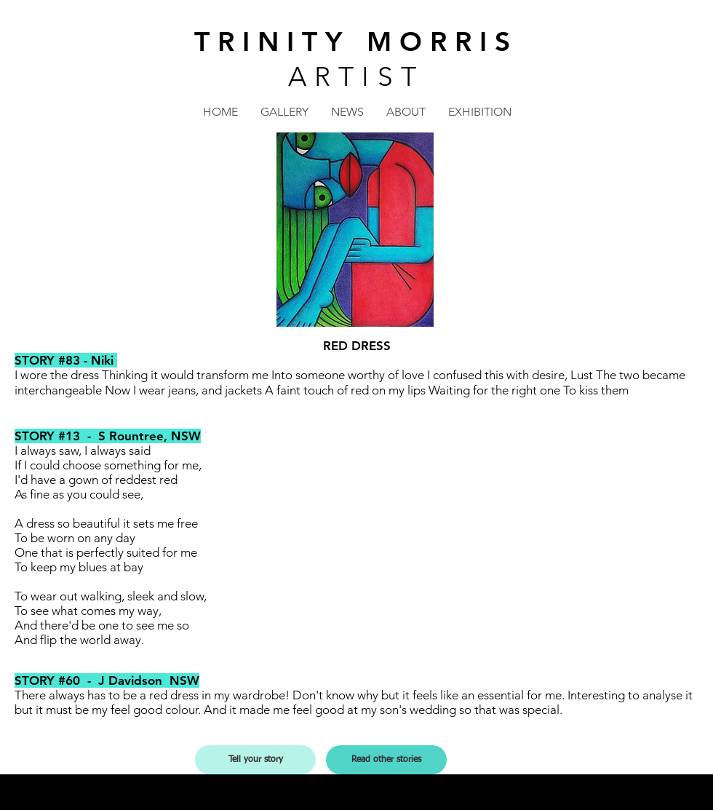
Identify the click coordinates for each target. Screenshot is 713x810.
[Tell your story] (255, 759)
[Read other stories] (386, 759)
